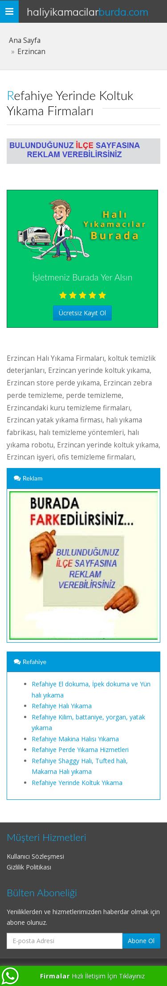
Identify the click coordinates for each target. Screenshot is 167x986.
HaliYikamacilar (87, 11)
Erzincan (31, 51)
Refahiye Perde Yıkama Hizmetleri (80, 749)
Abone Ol (141, 940)
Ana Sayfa (25, 40)
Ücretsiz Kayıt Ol (82, 313)
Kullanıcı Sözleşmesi (35, 856)
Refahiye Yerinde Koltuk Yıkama (77, 782)
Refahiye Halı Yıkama (62, 706)
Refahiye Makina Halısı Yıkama (75, 739)
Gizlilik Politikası (29, 867)
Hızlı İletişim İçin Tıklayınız (92, 976)
